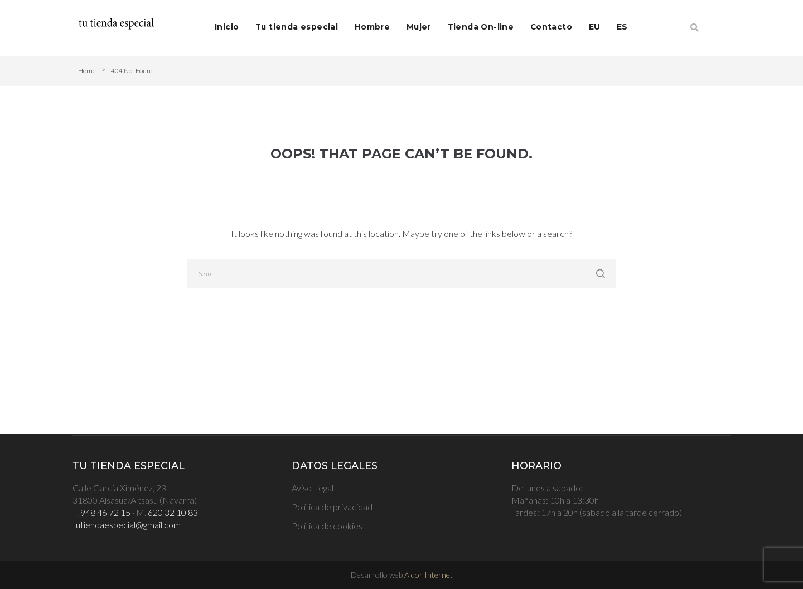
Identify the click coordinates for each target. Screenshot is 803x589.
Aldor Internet (428, 575)
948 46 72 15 (105, 512)
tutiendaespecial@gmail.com (126, 524)
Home (87, 70)
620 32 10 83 (173, 512)
